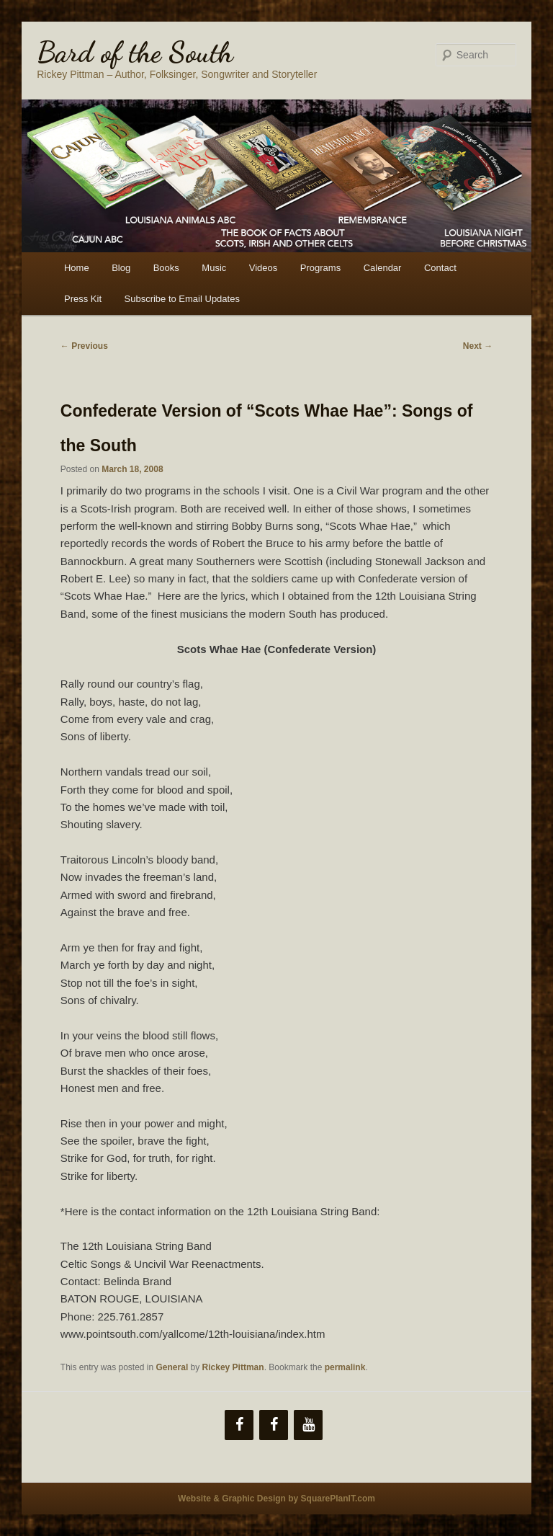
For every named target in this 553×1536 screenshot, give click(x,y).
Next (478, 346)
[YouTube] (308, 1425)
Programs (320, 267)
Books (166, 267)
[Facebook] (239, 1425)
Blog (121, 267)
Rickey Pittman (233, 1367)
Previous (84, 346)
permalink (345, 1367)
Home (76, 267)
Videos (263, 267)
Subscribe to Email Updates (182, 298)
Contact (440, 267)
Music (214, 267)
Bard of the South (135, 52)
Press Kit (83, 298)
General (172, 1367)
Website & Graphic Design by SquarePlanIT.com (276, 1498)
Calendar (383, 267)
